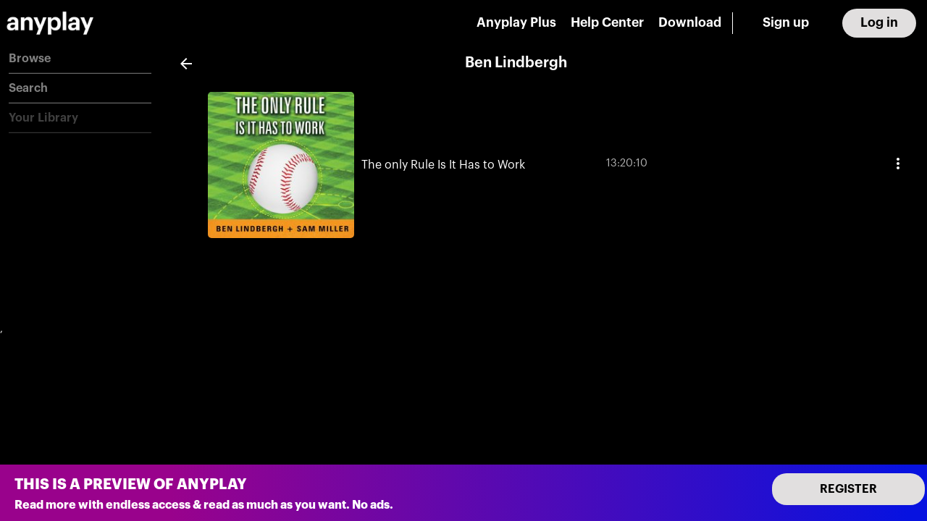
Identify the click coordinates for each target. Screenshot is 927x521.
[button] (80, 59)
